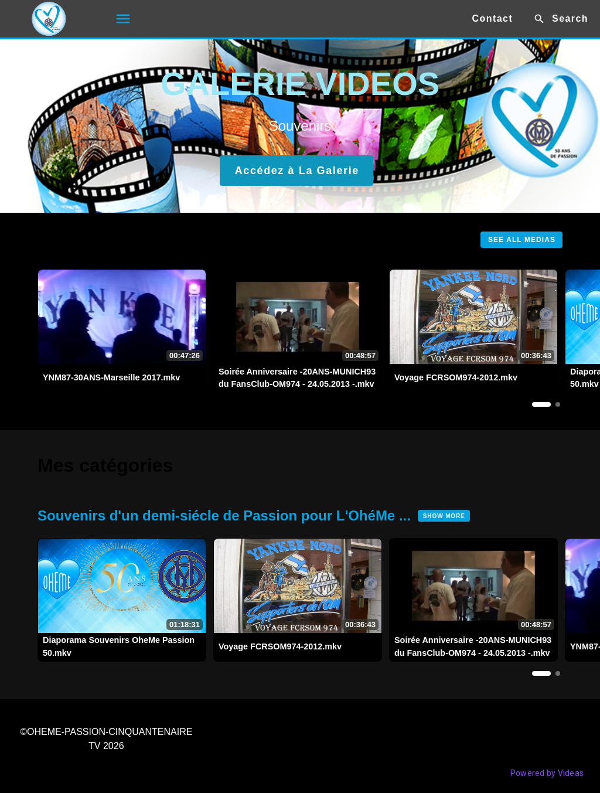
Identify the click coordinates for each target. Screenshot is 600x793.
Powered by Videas (547, 773)
